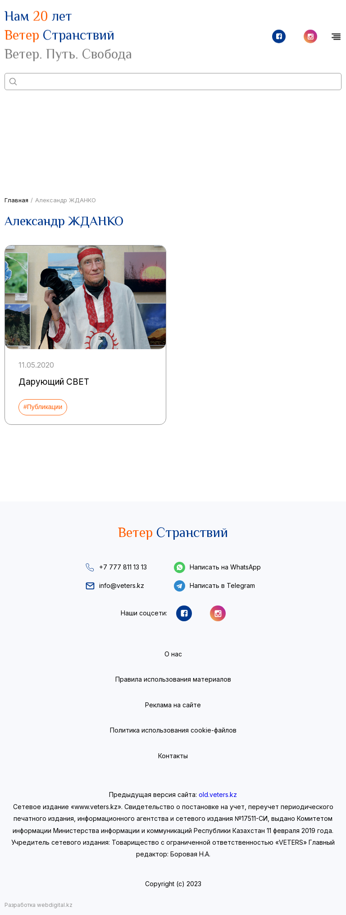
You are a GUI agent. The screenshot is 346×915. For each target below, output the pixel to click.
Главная (16, 200)
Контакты (173, 756)
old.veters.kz (218, 794)
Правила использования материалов (173, 679)
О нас (173, 654)
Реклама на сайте (173, 705)
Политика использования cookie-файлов (173, 730)
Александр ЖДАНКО (65, 200)
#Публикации (42, 406)
